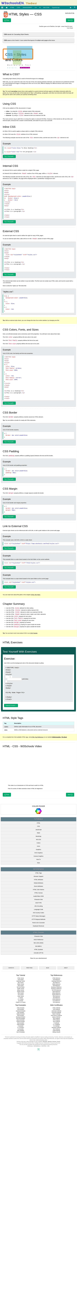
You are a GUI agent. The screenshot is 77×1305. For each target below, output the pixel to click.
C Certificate (56, 1023)
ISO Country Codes (38, 912)
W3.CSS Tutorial (20, 987)
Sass (38, 862)
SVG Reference (56, 1002)
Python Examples (21, 1014)
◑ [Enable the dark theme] (70, 7)
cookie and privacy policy (41, 1040)
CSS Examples (20, 1009)
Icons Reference (56, 1000)
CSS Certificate (56, 1009)
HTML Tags (38, 873)
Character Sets (38, 899)
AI (40, 7)
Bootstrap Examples (20, 1017)
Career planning (56, 1030)
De (70, 13)
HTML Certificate (56, 1008)
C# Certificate (56, 1026)
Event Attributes (38, 886)
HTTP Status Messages (38, 916)
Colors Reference (56, 999)
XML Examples (20, 1030)
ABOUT (66, 967)
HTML (12, 7)
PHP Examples (20, 1015)
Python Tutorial (20, 984)
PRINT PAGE (29, 967)
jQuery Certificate (56, 1017)
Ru (73, 13)
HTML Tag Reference (37, 737)
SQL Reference (56, 982)
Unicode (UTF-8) (38, 953)
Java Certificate (56, 1021)
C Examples (20, 1026)
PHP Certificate (56, 1020)
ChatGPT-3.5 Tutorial (20, 1002)
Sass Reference (56, 996)
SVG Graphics (38, 852)
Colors (38, 843)
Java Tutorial (20, 994)
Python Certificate (56, 1014)
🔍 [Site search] (75, 7)
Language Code (38, 909)
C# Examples (21, 1029)
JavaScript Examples (20, 1011)
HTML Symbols (38, 949)
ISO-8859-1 (38, 946)
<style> (6, 726)
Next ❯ (70, 20)
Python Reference (56, 984)
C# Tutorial (20, 1000)
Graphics (38, 849)
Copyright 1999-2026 (21, 1043)
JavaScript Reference (56, 981)
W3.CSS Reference (56, 990)
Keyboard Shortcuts (38, 926)
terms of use (32, 1040)
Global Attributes (38, 883)
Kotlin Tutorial (21, 996)
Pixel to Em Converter (38, 922)
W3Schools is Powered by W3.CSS (52, 1043)
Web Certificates (56, 1005)
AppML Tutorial (20, 988)
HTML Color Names (38, 889)
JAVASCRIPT (27, 7)
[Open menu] (2, 8)
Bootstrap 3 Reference (56, 987)
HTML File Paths (35, 594)
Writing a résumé (56, 1032)
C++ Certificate (56, 1024)
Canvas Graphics (38, 856)
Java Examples (20, 1023)
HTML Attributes (38, 879)
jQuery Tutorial (20, 990)
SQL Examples (20, 1012)
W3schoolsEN (19, 3)
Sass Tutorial (21, 993)
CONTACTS (11, 967)
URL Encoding (38, 906)
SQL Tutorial (20, 982)
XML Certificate (56, 1029)
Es (68, 13)
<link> (6, 730)
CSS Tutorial (33, 633)
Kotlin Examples (20, 1024)
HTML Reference (56, 978)
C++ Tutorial (20, 999)
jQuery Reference (56, 993)
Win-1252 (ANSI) (38, 943)
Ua (66, 13)
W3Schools (30, 1046)
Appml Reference (56, 991)
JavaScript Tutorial (20, 981)
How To (38, 859)
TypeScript (56, 7)
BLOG (47, 967)
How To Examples (21, 1032)
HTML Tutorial (20, 978)
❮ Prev (6, 20)
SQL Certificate (56, 1018)
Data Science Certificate (56, 1015)
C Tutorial (20, 997)
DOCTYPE (38, 903)
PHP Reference (56, 985)
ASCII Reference (38, 939)
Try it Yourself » (9, 156)
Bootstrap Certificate (56, 1027)
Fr (71, 13)
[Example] (7, 677)
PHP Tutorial (20, 985)
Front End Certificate (56, 1012)
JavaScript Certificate (56, 1011)
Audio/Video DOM (38, 896)
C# (36, 7)
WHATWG (44, 1046)
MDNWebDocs (37, 1046)
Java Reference (56, 997)
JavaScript (38, 829)
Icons (38, 846)
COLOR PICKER (38, 806)
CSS (18, 7)
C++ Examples (20, 1027)
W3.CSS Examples (20, 1018)
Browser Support (38, 876)
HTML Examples (20, 1008)
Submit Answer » (11, 705)
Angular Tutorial (20, 991)
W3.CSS (46, 7)
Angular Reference (56, 994)
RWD (38, 833)
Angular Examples (21, 1021)
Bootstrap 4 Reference (56, 988)
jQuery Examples (20, 1020)
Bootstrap (38, 836)
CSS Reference (56, 979)
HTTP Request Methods (38, 919)
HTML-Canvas (38, 893)
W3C (48, 1046)
